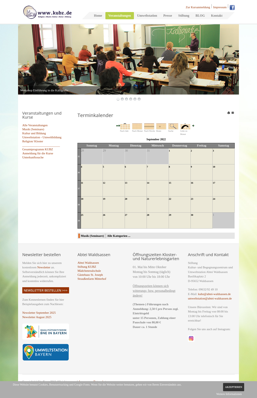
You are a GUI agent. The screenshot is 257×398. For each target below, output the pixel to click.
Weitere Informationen (229, 394)
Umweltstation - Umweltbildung (41, 137)
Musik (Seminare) (33, 129)
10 (214, 166)
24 (214, 198)
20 (126, 198)
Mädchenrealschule (89, 270)
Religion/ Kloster (32, 141)
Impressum (220, 7)
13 (126, 182)
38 (79, 205)
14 (148, 182)
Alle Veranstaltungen (35, 125)
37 (79, 188)
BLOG (200, 15)
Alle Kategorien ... (118, 235)
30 (192, 215)
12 (104, 182)
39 (79, 221)
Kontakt (216, 15)
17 (214, 182)
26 (104, 215)
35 (79, 156)
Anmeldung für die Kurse (37, 153)
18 (82, 198)
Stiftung (183, 15)
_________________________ (41, 145)
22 (170, 198)
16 (192, 182)
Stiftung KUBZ (87, 266)
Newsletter (43, 267)
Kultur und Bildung (34, 133)
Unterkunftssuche (33, 157)
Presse (167, 15)
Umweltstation (147, 15)
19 (104, 198)
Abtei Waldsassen (88, 262)
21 (148, 198)
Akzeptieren (233, 387)
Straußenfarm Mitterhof (92, 278)
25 (82, 215)
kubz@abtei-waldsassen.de (214, 294)
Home (98, 15)
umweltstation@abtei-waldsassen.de (210, 298)
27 (126, 215)
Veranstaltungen (119, 15)
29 (170, 215)
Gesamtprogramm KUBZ (37, 149)
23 (192, 198)
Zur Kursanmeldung (198, 7)
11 (82, 182)
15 (170, 182)
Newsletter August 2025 (36, 317)
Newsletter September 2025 (39, 312)
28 (148, 215)
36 (79, 172)
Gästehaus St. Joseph (90, 274)
